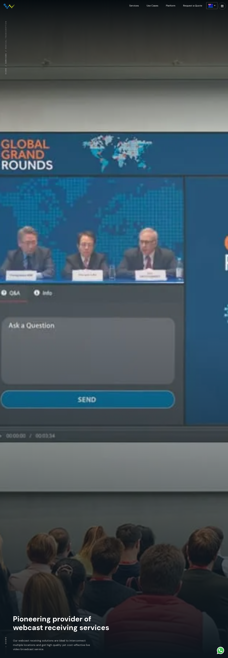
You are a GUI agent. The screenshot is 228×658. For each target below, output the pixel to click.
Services (134, 4)
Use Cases (152, 4)
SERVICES (5, 58)
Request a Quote (192, 4)
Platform (170, 4)
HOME (5, 71)
